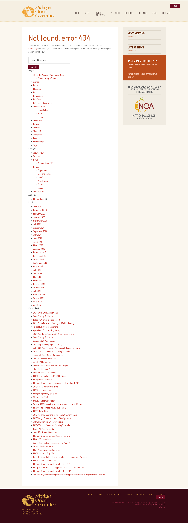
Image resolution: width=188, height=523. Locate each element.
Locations (37, 138)
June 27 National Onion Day (44, 358)
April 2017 (37, 305)
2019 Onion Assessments (43, 390)
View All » (132, 36)
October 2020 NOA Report (44, 340)
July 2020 (37, 234)
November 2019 (39, 256)
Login (175, 6)
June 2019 (37, 273)
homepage (33, 48)
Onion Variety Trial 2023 (43, 316)
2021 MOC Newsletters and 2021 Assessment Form (53, 334)
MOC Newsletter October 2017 (45, 460)
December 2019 (39, 252)
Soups (40, 188)
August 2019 (38, 266)
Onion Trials (37, 120)
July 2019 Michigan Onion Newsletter (48, 421)
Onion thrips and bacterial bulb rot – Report (51, 365)
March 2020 (38, 245)
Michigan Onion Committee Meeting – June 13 (51, 435)
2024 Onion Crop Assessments (45, 312)
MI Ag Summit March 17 (42, 379)
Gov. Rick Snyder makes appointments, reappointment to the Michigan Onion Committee (69, 474)
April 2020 (37, 242)
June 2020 (37, 238)
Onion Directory (39, 106)
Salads (40, 184)
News (35, 92)
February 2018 (39, 294)
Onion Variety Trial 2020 (43, 337)
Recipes (129, 494)
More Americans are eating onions (47, 450)
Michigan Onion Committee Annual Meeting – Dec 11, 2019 (56, 383)
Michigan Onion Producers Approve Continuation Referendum (58, 467)
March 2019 (37, 280)
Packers (41, 113)
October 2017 (38, 298)
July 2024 (37, 206)
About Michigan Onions (47, 78)
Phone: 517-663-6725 (32, 513)
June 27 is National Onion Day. (45, 432)
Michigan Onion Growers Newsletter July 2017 (51, 464)
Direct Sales (43, 110)
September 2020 (40, 231)
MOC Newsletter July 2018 (43, 453)
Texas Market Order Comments (46, 326)
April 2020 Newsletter (42, 362)
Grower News (38, 152)
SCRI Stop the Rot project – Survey (47, 344)
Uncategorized (39, 191)
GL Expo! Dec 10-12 (40, 397)
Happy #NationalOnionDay (44, 429)
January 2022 (39, 217)
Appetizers (42, 170)
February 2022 (39, 213)
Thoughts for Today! (41, 369)
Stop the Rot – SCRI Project (44, 372)
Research (37, 124)
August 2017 (38, 301)
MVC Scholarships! (40, 411)
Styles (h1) (37, 131)
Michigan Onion (43, 11)
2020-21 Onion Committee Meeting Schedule (51, 351)
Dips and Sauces (44, 173)
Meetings (37, 89)
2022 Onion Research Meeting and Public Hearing (53, 323)
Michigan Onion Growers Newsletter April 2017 (52, 471)
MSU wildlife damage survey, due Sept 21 (49, 407)
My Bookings (38, 141)
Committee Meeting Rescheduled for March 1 (51, 443)
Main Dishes (43, 181)
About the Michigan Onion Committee (48, 74)
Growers (36, 156)
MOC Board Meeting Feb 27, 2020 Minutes (50, 376)
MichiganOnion (39, 199)
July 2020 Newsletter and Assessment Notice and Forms (56, 348)
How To (41, 177)
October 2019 (38, 259)
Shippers (41, 117)
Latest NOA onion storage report (46, 319)
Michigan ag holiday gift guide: (45, 393)
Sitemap (36, 127)
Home (35, 85)
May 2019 (37, 277)
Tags (35, 145)
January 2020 (39, 248)
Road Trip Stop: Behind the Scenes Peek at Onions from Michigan (60, 457)
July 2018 (37, 291)
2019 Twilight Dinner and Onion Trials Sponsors (52, 418)
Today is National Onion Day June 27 (48, 355)
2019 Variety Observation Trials (45, 386)
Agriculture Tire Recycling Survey (46, 330)
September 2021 (40, 220)
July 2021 (37, 224)
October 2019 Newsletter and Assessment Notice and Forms (57, 404)
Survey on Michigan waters (44, 400)
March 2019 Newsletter (42, 439)
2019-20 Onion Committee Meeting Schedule (51, 425)
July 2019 (37, 270)
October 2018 (38, 287)
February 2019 (39, 284)
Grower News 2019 (45, 163)
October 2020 (38, 227)
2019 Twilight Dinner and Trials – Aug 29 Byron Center (55, 414)
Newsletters (38, 96)
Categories (37, 134)
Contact (36, 81)
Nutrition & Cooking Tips (43, 103)
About (100, 494)
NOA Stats (37, 99)
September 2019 (40, 263)
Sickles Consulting (158, 504)
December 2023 (40, 210)
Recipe (36, 166)
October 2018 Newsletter (43, 446)
